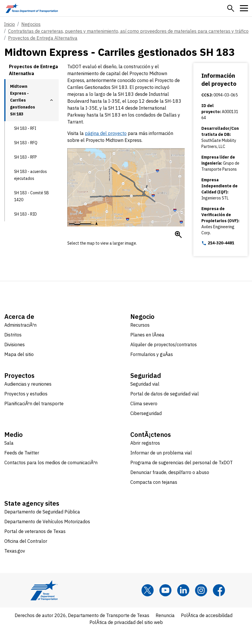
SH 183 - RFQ (25, 142)
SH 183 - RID (25, 214)
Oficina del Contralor (25, 541)
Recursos (140, 325)
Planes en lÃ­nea (147, 335)
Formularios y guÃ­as (151, 354)
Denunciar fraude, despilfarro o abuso (169, 472)
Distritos (13, 335)
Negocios (31, 24)
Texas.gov (14, 551)
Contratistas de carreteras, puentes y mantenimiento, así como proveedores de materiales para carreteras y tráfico (128, 31)
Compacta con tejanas (153, 482)
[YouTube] (165, 590)
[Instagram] (201, 590)
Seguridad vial (144, 384)
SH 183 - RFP (25, 157)
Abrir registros (145, 443)
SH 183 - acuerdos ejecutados (30, 175)
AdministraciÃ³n (20, 325)
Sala (9, 443)
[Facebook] (219, 590)
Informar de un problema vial (161, 453)
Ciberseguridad (146, 413)
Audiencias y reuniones (27, 384)
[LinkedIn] (183, 590)
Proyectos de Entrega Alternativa (42, 38)
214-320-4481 (217, 243)
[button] (230, 8)
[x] (148, 590)
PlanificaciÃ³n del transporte (34, 403)
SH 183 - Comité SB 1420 (31, 196)
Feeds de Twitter (21, 453)
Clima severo (143, 403)
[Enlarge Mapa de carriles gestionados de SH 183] (178, 234)
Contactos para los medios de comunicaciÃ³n (51, 462)
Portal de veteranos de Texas (35, 531)
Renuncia (165, 615)
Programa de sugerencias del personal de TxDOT (181, 462)
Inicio (9, 24)
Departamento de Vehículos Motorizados (47, 521)
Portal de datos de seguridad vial (164, 394)
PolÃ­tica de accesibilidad (206, 615)
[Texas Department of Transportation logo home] (32, 8)
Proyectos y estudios (25, 394)
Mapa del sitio (19, 354)
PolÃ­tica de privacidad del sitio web (126, 622)
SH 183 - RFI (25, 128)
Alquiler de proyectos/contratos (163, 344)
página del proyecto (106, 133)
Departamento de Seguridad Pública (42, 512)
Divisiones (14, 344)
